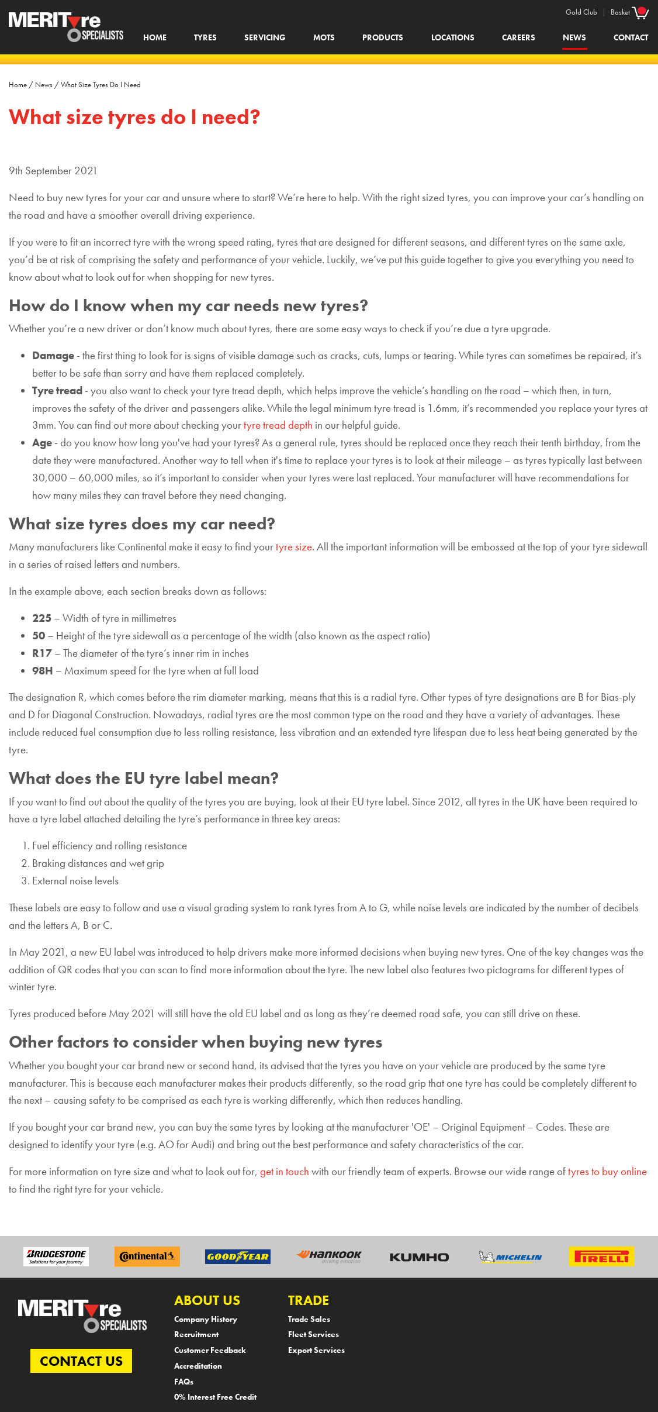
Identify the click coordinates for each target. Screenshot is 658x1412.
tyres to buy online (607, 1172)
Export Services (316, 1350)
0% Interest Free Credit (215, 1397)
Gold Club (581, 12)
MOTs (324, 37)
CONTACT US (81, 1361)
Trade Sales (309, 1319)
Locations (453, 37)
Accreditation (198, 1366)
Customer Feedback (210, 1350)
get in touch (284, 1172)
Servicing (265, 37)
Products (382, 37)
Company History (205, 1319)
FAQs (183, 1381)
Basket (630, 11)
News (574, 37)
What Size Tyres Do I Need (101, 84)
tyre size (294, 547)
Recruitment (196, 1334)
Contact (631, 37)
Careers (518, 37)
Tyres (205, 37)
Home (155, 37)
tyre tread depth (278, 425)
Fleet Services (313, 1334)
